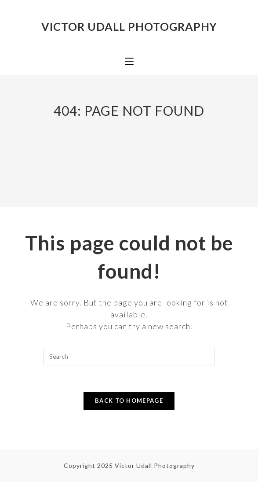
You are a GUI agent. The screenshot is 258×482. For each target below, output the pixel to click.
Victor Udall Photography (129, 26)
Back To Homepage (129, 400)
